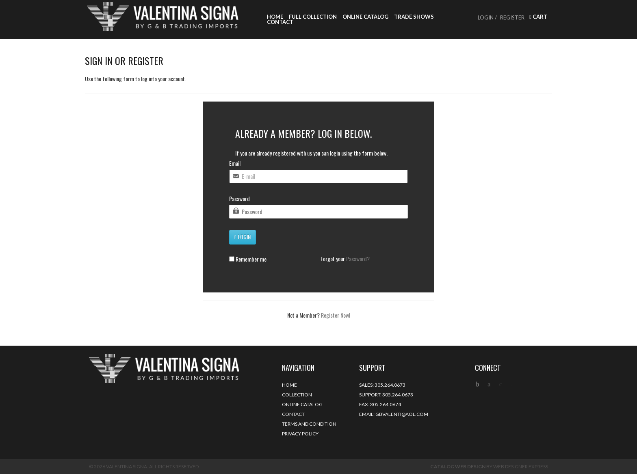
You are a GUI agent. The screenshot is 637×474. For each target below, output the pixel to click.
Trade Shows (414, 16)
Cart (538, 16)
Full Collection (313, 16)
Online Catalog (365, 16)
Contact (280, 22)
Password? (358, 258)
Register (512, 17)
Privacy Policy (300, 434)
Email (234, 163)
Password (239, 199)
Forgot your (345, 259)
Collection (297, 395)
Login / (487, 17)
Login (242, 236)
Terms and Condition (309, 424)
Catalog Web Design (457, 466)
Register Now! (335, 315)
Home (275, 16)
